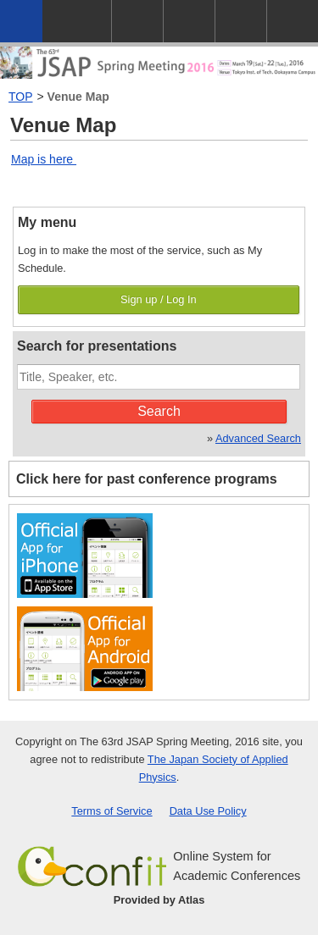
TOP (20, 96)
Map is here (43, 159)
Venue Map (78, 96)
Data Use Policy (208, 811)
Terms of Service (111, 811)
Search (159, 411)
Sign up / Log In (158, 299)
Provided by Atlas (159, 900)
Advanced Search (258, 438)
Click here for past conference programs (146, 479)
